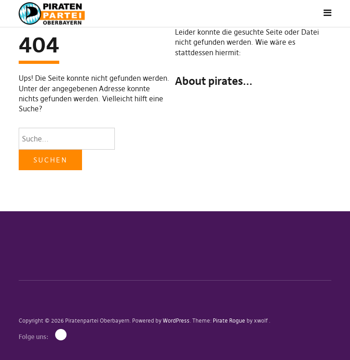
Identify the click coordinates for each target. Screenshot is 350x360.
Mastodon (61, 334)
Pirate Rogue (229, 320)
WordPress (176, 320)
